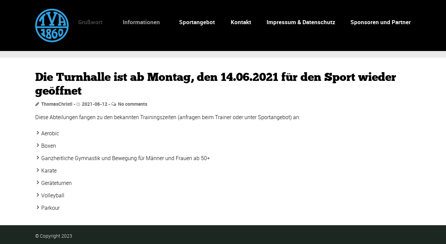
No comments (132, 104)
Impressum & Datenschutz (301, 22)
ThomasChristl (56, 104)
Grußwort (87, 22)
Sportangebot (195, 22)
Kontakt (241, 22)
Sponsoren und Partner (380, 22)
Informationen (138, 22)
